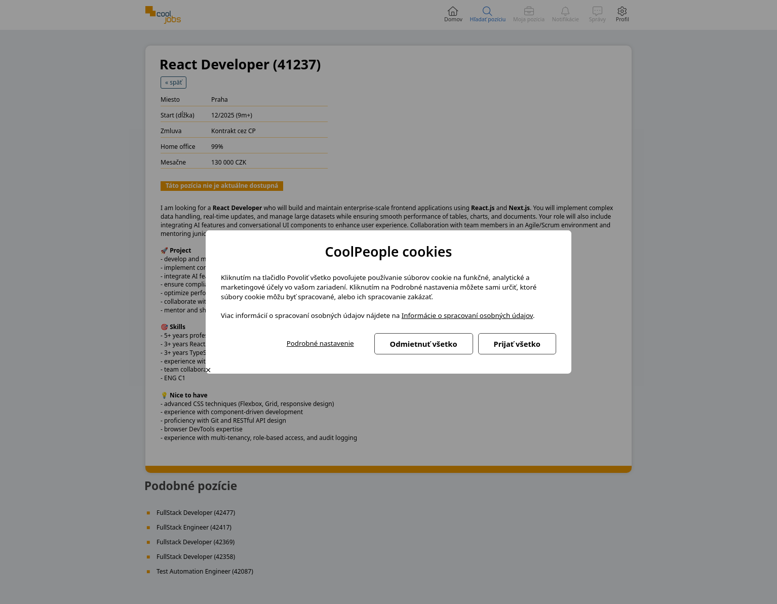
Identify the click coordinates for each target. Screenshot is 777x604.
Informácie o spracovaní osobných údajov (467, 315)
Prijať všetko (517, 344)
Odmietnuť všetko (423, 344)
